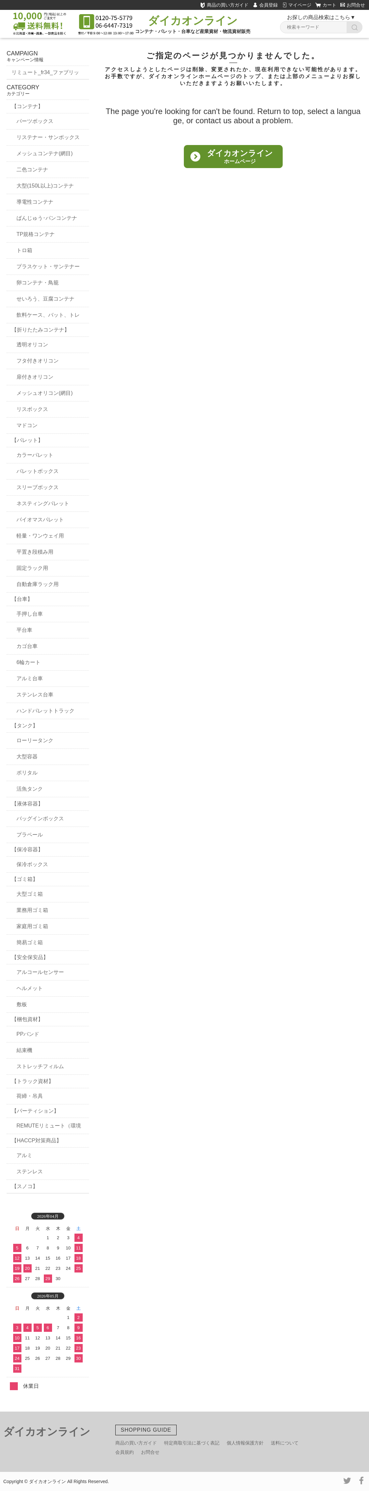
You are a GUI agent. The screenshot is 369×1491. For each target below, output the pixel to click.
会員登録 (268, 5)
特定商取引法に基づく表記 (191, 1443)
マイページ (299, 5)
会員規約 (124, 1452)
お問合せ (352, 5)
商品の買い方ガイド (224, 5)
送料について (284, 1443)
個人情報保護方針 (245, 1443)
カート (329, 5)
